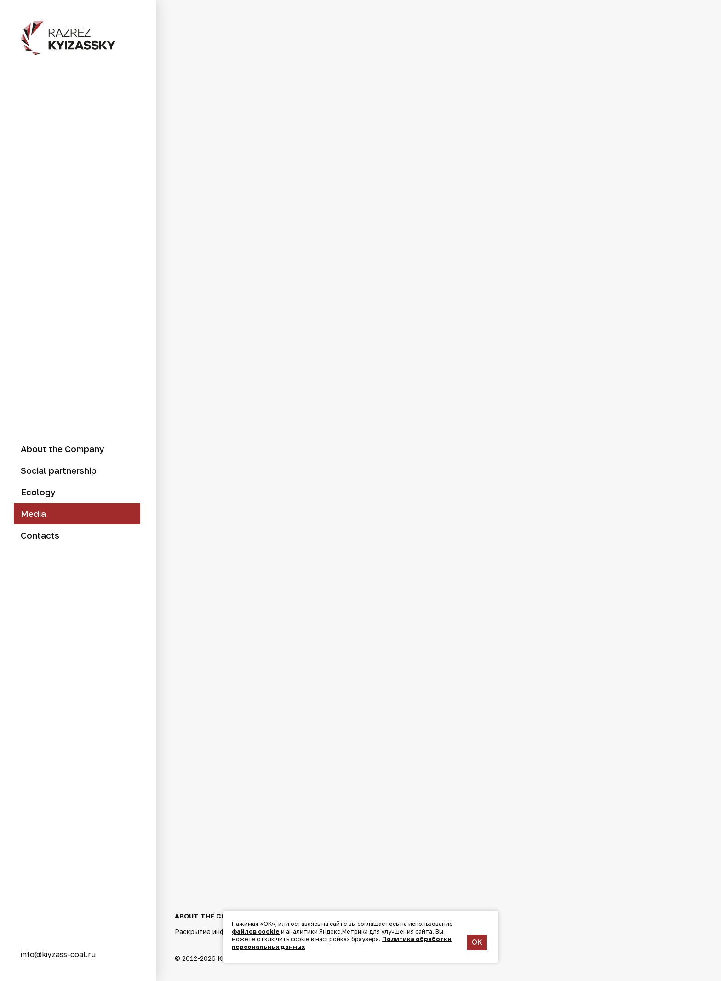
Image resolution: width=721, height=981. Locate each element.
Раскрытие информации (214, 930)
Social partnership (59, 470)
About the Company (62, 448)
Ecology (38, 492)
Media (33, 513)
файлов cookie (256, 931)
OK (477, 942)
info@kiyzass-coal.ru (58, 954)
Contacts (40, 535)
